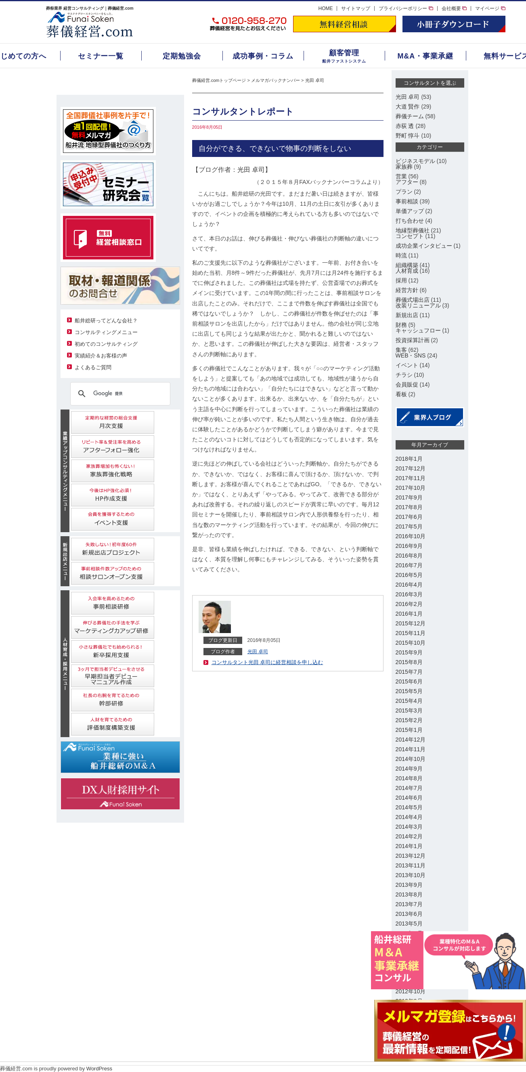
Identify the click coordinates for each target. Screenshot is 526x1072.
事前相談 (407, 201)
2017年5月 (409, 526)
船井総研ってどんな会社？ (106, 321)
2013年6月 (409, 914)
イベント (407, 365)
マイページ (490, 8)
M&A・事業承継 (425, 56)
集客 (401, 350)
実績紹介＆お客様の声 (101, 356)
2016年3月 (409, 594)
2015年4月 (409, 701)
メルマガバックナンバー (275, 80)
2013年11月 (411, 865)
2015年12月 (411, 623)
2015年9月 (409, 652)
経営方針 (407, 290)
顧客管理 (344, 53)
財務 (401, 325)
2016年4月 (409, 584)
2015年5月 (409, 691)
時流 (401, 255)
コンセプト (410, 236)
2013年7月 (409, 904)
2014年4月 (409, 817)
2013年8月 (409, 894)
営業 (401, 176)
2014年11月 (411, 749)
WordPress (99, 1069)
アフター (407, 182)
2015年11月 (411, 633)
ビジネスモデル (415, 161)
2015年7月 (409, 672)
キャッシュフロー (418, 330)
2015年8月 (409, 662)
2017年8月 (409, 507)
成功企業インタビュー (424, 245)
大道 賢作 (408, 106)
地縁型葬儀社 (413, 230)
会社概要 (454, 8)
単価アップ (410, 211)
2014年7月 (409, 788)
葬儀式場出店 (413, 300)
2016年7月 (409, 565)
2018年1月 (409, 459)
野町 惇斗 (408, 135)
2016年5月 (409, 575)
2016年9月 (409, 546)
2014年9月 (409, 768)
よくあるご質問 (93, 367)
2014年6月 (409, 797)
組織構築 (407, 265)
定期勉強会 (182, 56)
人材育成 (407, 270)
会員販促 (407, 384)
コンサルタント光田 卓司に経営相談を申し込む (267, 662)
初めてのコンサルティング (106, 344)
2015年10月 (411, 642)
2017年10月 (411, 488)
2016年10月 (411, 536)
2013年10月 (411, 875)
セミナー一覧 (101, 56)
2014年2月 (409, 836)
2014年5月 (409, 807)
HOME (325, 8)
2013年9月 (409, 885)
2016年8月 (409, 555)
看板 (401, 394)
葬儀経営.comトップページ (219, 80)
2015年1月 (409, 730)
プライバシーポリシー (406, 8)
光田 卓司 (314, 80)
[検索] (119, 394)
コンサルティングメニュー (106, 332)
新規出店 (407, 315)
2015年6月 (409, 681)
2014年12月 (411, 739)
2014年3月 (409, 826)
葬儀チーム (410, 116)
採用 (401, 280)
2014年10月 (411, 759)
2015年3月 (409, 710)
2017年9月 (409, 497)
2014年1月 (409, 846)
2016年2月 (409, 604)
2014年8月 (409, 778)
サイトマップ (355, 8)
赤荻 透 (405, 126)
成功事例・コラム (263, 56)
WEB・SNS (411, 355)
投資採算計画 (413, 340)
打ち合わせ (410, 220)
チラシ (404, 375)
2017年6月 (409, 517)
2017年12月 (411, 468)
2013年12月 (411, 856)
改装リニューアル (418, 305)
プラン (404, 191)
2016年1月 (409, 613)
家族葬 (404, 166)
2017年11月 (411, 478)
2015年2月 (409, 720)
